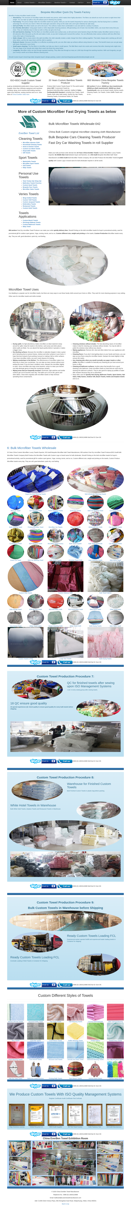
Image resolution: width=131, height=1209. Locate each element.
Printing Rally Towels (55, 1078)
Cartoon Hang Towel (115, 1078)
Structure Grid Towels (55, 1059)
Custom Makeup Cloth (65, 593)
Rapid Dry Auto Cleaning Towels (35, 494)
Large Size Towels (65, 659)
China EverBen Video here (20, 94)
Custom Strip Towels (25, 593)
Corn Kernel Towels (35, 1059)
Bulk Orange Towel (16, 609)
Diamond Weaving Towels (95, 1059)
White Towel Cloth (75, 626)
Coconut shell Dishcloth (95, 1021)
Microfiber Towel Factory (55, 543)
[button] (30, 2)
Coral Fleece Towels (55, 1040)
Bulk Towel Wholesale (95, 543)
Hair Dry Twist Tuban (15, 1078)
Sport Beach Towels (75, 1078)
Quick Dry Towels (75, 510)
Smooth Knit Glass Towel (75, 1059)
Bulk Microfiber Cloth (55, 609)
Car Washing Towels (115, 527)
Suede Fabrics (95, 1040)
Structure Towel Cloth (75, 560)
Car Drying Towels (115, 510)
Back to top (65, 1204)
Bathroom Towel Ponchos (35, 1078)
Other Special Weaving (115, 1021)
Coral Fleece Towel (16, 543)
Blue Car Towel (15, 510)
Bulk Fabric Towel (115, 626)
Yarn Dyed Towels (55, 1021)
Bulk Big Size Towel (35, 609)
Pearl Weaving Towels (16, 1059)
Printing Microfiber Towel (35, 527)
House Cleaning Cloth (55, 626)
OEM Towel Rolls (115, 609)
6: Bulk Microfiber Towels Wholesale (31, 448)
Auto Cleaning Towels (95, 560)
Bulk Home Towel (115, 560)
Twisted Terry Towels (115, 1040)
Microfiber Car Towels (55, 527)
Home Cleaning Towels (55, 510)
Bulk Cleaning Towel (15, 527)
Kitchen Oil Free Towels (15, 1021)
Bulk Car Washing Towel (95, 510)
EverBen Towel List (29, 133)
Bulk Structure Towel (35, 543)
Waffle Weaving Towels (75, 1040)
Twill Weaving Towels (75, 1021)
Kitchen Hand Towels (95, 1078)
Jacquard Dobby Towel (35, 1021)
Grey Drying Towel (15, 626)
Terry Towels (16, 1040)
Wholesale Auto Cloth (95, 527)
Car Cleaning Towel (35, 510)
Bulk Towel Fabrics (105, 593)
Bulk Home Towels (55, 560)
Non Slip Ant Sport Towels (115, 1059)
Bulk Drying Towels (95, 626)
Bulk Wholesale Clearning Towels (95, 494)
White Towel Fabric (35, 626)
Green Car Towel (15, 560)
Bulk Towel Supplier (75, 543)
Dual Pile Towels (35, 1040)
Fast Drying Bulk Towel (75, 609)
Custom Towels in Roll (26, 659)
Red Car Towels (75, 527)
